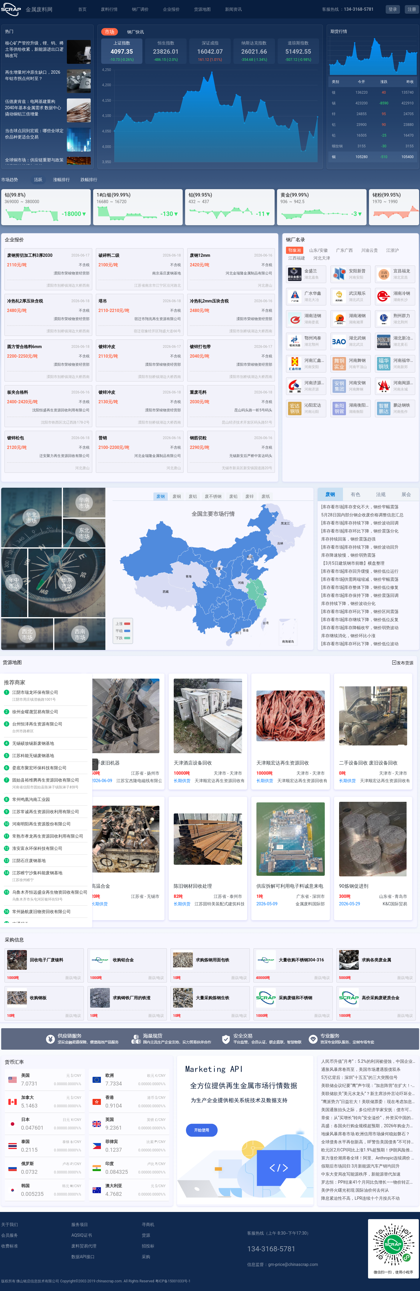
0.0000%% (73, 1084)
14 (6, 873)
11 (6, 836)
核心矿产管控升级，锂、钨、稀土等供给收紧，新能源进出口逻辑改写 (34, 49)
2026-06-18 (172, 255)
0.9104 (113, 1105)
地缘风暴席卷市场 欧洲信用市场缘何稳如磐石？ (365, 1133)
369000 (12, 201)
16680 (102, 201)
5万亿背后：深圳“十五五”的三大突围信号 (359, 1077)
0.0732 (29, 1172)
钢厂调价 (140, 9)
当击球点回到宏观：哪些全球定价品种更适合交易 (34, 133)
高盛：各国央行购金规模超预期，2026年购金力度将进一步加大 (368, 1125)
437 (205, 201)
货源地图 (202, 9)
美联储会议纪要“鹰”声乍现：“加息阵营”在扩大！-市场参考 (368, 1085)
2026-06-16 (263, 255)
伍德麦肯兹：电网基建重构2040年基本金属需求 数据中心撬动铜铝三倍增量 (33, 107)
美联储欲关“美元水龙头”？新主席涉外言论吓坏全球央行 (368, 1093)
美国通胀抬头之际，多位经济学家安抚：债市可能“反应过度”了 (368, 1109)
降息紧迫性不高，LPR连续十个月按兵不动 (360, 1198)
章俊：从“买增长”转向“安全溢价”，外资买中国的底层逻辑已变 (368, 1117)
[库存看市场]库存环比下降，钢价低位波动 (360, 643)
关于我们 (9, 1224)
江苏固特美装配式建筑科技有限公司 (219, 903)
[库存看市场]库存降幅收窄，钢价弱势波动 (360, 627)
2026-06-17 (80, 255)
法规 (381, 494)
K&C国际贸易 (395, 903)
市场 (109, 32)
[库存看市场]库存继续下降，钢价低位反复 (360, 619)
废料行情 (109, 9)
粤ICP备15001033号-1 (173, 1281)
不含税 (84, 265)
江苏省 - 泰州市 (228, 896)
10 (6, 824)
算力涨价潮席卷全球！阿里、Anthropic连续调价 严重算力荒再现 (368, 1158)
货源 (146, 1235)
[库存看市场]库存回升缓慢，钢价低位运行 (360, 571)
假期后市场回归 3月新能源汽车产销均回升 (360, 1166)
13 (6, 860)
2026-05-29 (349, 903)
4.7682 (113, 1194)
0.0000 (59, 1084)
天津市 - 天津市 (228, 773)
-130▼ (169, 213)
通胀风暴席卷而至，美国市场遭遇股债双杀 (361, 1069)
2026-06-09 (101, 780)
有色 (355, 494)
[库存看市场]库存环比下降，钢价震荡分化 (360, 531)
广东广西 (344, 250)
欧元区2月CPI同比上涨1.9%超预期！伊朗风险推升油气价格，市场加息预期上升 (368, 1150)
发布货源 (402, 662)
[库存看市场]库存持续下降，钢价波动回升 (360, 547)
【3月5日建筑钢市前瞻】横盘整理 (352, 563)
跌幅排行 (89, 179)
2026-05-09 (267, 903)
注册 (412, 9)
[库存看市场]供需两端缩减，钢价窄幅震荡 (360, 579)
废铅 (233, 496)
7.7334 (113, 1083)
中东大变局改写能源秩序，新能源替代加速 (361, 1174)
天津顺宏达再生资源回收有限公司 (219, 780)
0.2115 (29, 1150)
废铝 (193, 496)
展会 (406, 494)
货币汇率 (14, 1062)
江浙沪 (392, 250)
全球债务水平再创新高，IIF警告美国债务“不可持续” (368, 1141)
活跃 (38, 179)
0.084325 (116, 1172)
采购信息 (14, 940)
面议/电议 (73, 978)
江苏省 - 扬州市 (145, 773)
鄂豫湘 (294, 250)
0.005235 (32, 1194)
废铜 (177, 496)
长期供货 (182, 780)
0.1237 (113, 1150)
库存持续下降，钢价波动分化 (348, 603)
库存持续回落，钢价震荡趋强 (348, 539)
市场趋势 (9, 179)
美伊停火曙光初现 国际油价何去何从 (355, 1190)
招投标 (148, 1246)
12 (6, 848)
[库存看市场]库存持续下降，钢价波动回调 (360, 523)
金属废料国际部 (310, 903)
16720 (120, 201)
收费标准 (9, 1246)
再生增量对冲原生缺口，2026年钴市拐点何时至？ (32, 75)
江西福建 (296, 258)
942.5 (299, 201)
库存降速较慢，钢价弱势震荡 (348, 555)
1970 (377, 201)
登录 (393, 9)
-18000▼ (74, 213)
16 (6, 911)
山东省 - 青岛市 (393, 896)
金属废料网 (39, 9)
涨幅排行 (61, 179)
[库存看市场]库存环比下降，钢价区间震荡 (360, 611)
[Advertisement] (350, 452)
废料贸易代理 (83, 1246)
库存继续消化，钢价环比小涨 (348, 635)
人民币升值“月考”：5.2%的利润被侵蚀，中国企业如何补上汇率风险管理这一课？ (368, 1061)
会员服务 (9, 1235)
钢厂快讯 (135, 32)
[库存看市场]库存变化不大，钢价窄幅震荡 (360, 506)
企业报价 (171, 9)
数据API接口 (83, 1256)
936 (284, 201)
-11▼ (263, 213)
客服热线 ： (348, 9)
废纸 (265, 496)
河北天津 (321, 258)
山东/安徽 (318, 250)
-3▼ (357, 213)
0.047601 (32, 1128)
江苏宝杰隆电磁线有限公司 (138, 780)
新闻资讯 (233, 9)
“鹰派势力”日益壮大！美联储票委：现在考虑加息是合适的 (368, 1101)
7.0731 (29, 1083)
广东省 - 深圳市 (310, 896)
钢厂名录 (295, 240)
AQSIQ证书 (81, 1235)
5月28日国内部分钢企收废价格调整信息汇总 (362, 514)
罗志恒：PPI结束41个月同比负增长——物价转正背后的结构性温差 (368, 1182)
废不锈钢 (213, 496)
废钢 (160, 496)
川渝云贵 (369, 250)
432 (192, 201)
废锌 (249, 496)
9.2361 (113, 1128)
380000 (32, 201)
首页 (82, 9)
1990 (393, 201)
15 (6, 892)
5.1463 (29, 1105)
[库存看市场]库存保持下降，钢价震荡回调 (360, 595)
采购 (146, 1256)
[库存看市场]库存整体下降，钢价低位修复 (360, 587)
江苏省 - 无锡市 (145, 896)
